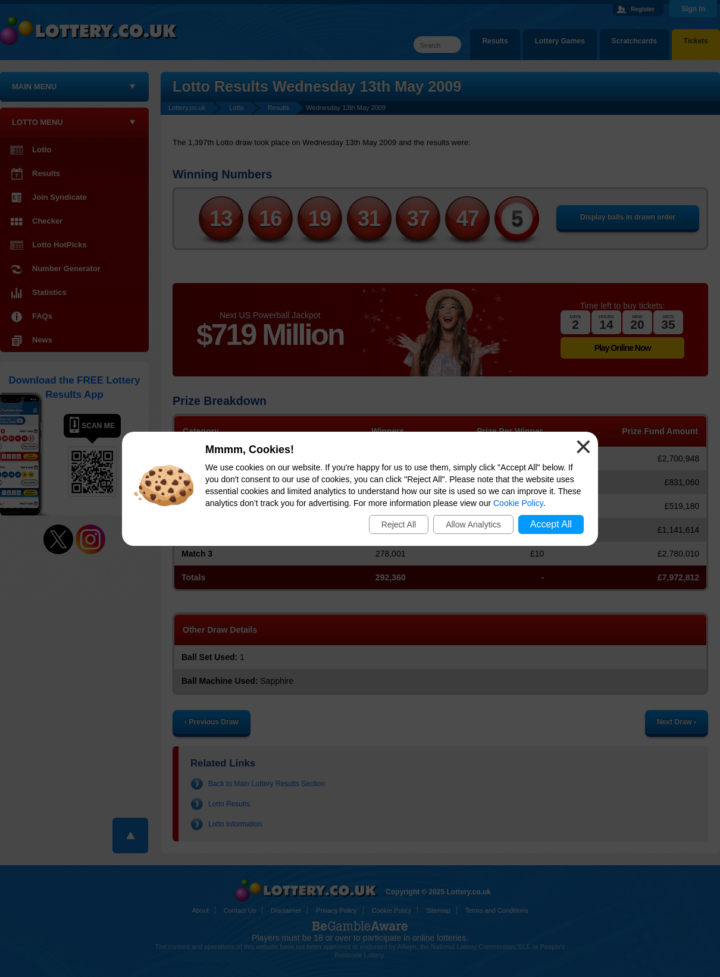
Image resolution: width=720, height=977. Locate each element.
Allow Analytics (473, 524)
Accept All (551, 524)
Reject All (398, 524)
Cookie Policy (518, 503)
